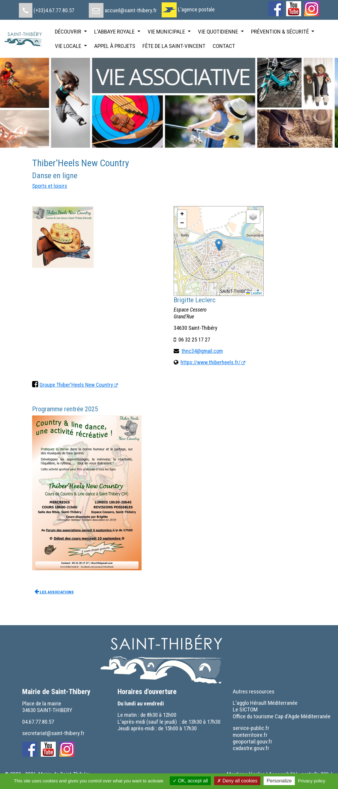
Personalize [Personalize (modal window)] (279, 780)
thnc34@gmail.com (202, 351)
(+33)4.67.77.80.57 (54, 10)
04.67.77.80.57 (38, 721)
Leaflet (254, 293)
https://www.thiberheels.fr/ (211, 362)
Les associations (54, 591)
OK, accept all (190, 780)
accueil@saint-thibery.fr (131, 10)
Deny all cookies (237, 780)
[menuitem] (46, 8)
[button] (219, 245)
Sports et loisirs (49, 186)
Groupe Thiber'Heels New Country (76, 385)
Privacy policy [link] (311, 780)
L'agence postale (196, 9)
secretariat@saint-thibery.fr (53, 733)
